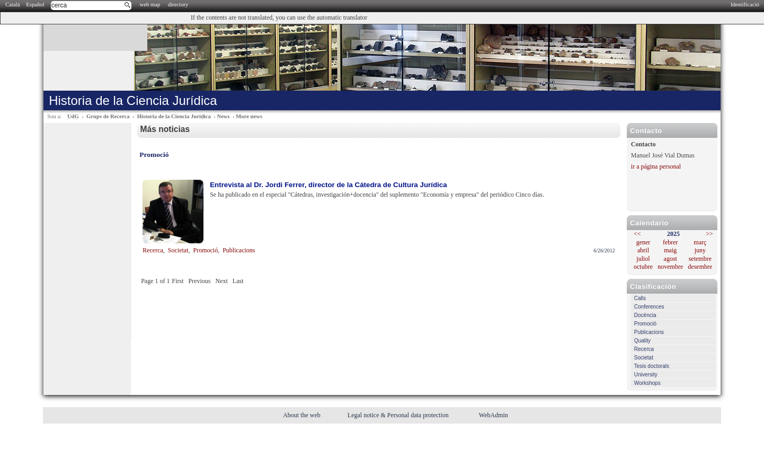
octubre (643, 266)
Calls (640, 298)
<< (637, 234)
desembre (700, 266)
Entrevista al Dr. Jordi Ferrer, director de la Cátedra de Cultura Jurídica (328, 185)
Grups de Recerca (107, 116)
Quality (642, 341)
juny (700, 250)
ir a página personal (656, 166)
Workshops (647, 383)
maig (670, 250)
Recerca (644, 349)
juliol (643, 258)
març (700, 242)
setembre (700, 258)
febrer (670, 242)
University (646, 374)
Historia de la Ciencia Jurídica (174, 116)
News (223, 116)
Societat (643, 358)
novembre (670, 266)
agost (670, 258)
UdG (73, 116)
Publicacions (649, 332)
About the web (302, 415)
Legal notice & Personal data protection (399, 415)
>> (709, 234)
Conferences (649, 307)
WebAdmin (493, 415)
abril (643, 250)
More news (249, 116)
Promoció (645, 324)
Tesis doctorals (651, 366)
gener (643, 242)
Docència (645, 315)
